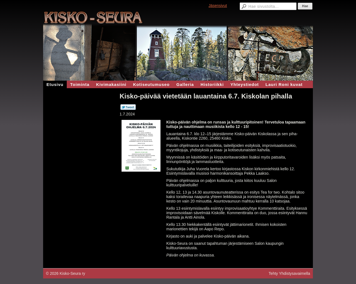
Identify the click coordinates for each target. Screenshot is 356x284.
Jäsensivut (218, 5)
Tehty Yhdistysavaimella (289, 273)
